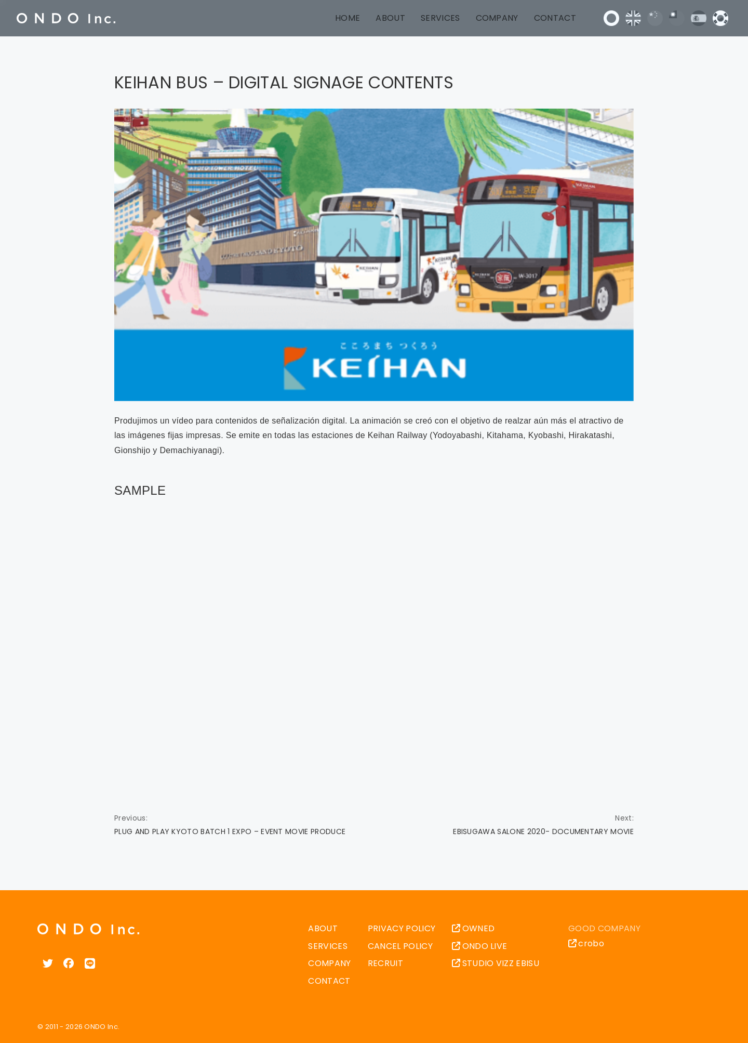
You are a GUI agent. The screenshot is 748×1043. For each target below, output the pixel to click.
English (633, 18)
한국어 (720, 18)
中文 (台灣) (677, 18)
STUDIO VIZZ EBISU (495, 963)
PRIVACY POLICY (401, 928)
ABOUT (390, 18)
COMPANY (497, 18)
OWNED (473, 928)
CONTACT (555, 18)
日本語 (611, 18)
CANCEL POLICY (400, 946)
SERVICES (440, 18)
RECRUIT (385, 963)
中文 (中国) (655, 18)
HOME (347, 18)
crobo (586, 943)
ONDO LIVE (479, 946)
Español (698, 18)
